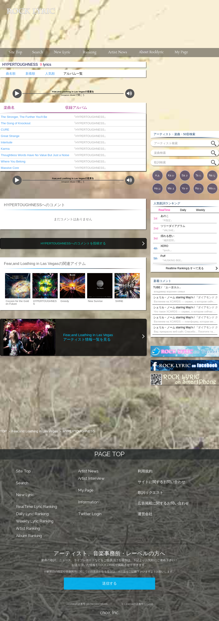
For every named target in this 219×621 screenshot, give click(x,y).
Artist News (88, 471)
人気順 (50, 73)
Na (212, 175)
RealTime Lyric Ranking (36, 506)
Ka (171, 175)
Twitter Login (90, 514)
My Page (86, 490)
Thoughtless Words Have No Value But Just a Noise (34, 155)
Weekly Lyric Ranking (34, 521)
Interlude (6, 142)
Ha (157, 188)
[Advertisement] (111, 28)
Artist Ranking (28, 528)
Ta (198, 175)
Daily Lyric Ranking (32, 514)
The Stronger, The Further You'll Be (23, 117)
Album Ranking (29, 535)
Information (88, 502)
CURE (4, 129)
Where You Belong (12, 161)
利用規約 (145, 471)
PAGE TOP (109, 454)
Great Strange (9, 136)
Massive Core (9, 168)
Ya (185, 188)
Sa (185, 175)
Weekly (200, 210)
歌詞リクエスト (150, 492)
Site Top (23, 471)
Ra (198, 188)
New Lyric (25, 494)
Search (22, 483)
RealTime (164, 210)
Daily (183, 210)
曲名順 (11, 73)
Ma (171, 188)
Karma (5, 148)
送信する (109, 583)
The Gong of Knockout (15, 123)
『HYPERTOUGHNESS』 (89, 117)
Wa (212, 188)
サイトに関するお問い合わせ (161, 482)
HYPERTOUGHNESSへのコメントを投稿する (73, 243)
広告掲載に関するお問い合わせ (163, 503)
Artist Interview (91, 478)
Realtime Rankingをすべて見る (185, 268)
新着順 (30, 73)
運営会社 (145, 514)
